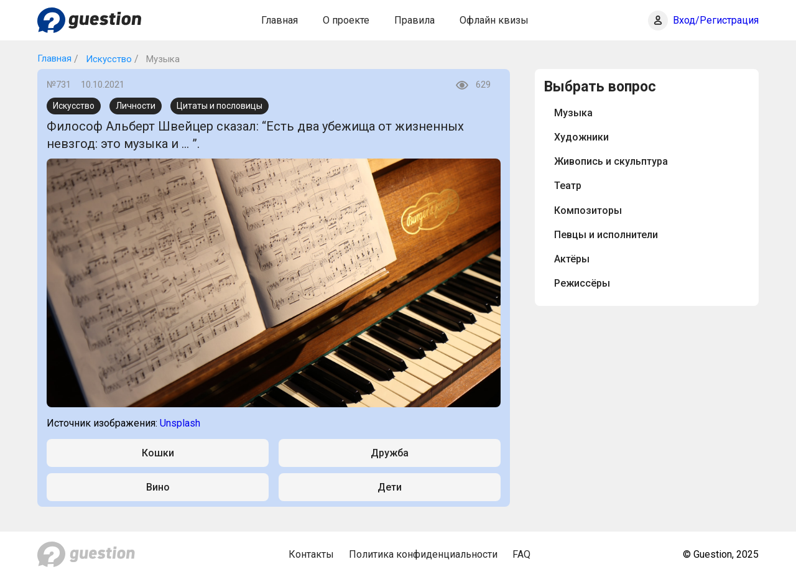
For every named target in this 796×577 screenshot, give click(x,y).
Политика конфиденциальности (423, 554)
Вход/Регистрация (716, 20)
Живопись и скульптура (611, 161)
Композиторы (588, 210)
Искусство (107, 59)
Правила (414, 20)
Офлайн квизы (494, 20)
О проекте (346, 20)
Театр (567, 186)
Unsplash (180, 423)
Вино (158, 487)
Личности (135, 106)
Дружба (390, 453)
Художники (581, 137)
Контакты (311, 554)
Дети (389, 487)
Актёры (572, 259)
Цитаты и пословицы (219, 106)
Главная (279, 20)
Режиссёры (582, 283)
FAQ (521, 554)
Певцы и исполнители (606, 235)
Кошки (158, 453)
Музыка (573, 113)
